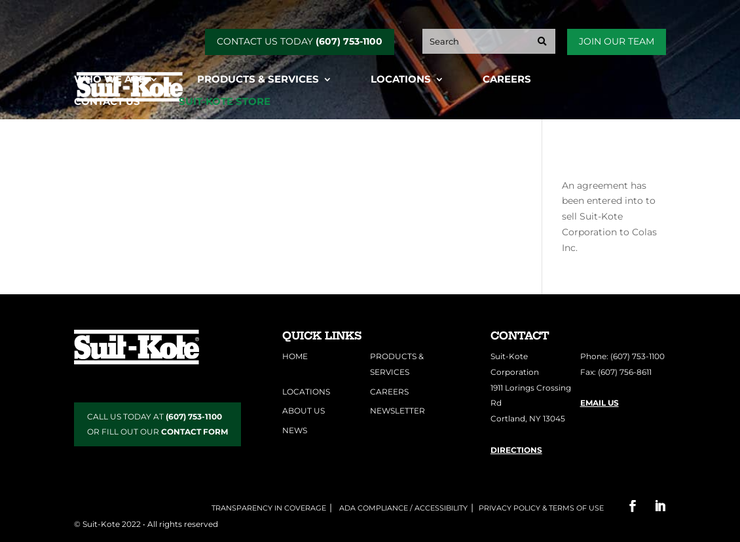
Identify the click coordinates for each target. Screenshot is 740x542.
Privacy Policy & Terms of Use (541, 508)
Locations (401, 80)
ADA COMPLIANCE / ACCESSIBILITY (402, 508)
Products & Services (258, 80)
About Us (303, 411)
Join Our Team (616, 41)
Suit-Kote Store (224, 102)
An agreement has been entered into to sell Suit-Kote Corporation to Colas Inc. (609, 217)
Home (295, 356)
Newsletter (397, 411)
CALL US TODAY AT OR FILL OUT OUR (157, 424)
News (294, 430)
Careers (507, 80)
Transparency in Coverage (269, 508)
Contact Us (107, 102)
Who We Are (109, 80)
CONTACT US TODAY (299, 41)
